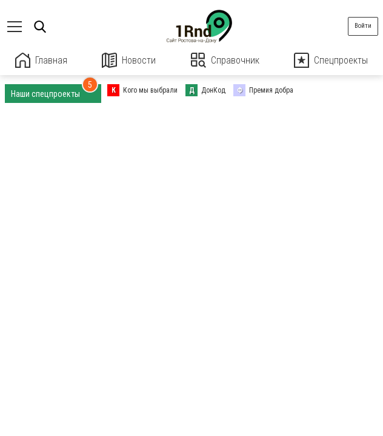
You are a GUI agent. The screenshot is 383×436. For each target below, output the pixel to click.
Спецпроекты (331, 60)
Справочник (225, 60)
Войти (363, 26)
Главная (41, 60)
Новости (129, 60)
